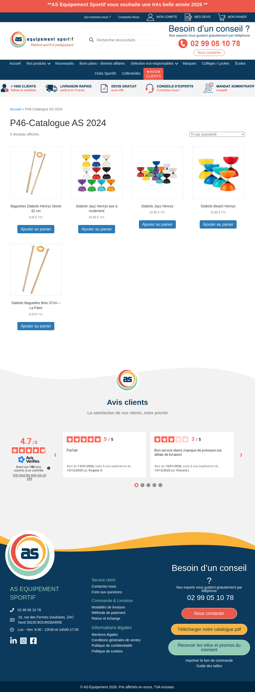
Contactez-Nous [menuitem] (128, 17)
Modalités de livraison (108, 607)
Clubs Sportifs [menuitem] (105, 73)
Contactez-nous (104, 586)
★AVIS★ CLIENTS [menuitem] (153, 74)
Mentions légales (105, 634)
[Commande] (217, 134)
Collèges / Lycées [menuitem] (215, 63)
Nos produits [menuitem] (36, 63)
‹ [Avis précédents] (55, 455)
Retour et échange (106, 618)
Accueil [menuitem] (15, 63)
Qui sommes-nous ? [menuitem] (97, 17)
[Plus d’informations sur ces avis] (48, 468)
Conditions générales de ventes (116, 640)
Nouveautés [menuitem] (64, 63)
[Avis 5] (160, 485)
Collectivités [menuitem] (131, 73)
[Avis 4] (154, 485)
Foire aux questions (107, 592)
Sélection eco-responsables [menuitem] (151, 63)
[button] (49, 64)
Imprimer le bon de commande (209, 660)
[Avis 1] (136, 485)
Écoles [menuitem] (240, 63)
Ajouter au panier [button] (36, 229)
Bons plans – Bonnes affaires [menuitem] (102, 63)
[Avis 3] (148, 485)
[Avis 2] (142, 485)
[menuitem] (162, 17)
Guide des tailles (209, 666)
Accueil (15, 109)
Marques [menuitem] (189, 63)
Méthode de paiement (108, 613)
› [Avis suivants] (241, 455)
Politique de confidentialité (112, 645)
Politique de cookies (107, 651)
